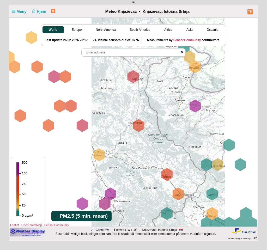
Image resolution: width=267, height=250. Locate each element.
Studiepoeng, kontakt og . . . (242, 238)
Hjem (38, 11)
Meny (20, 11)
